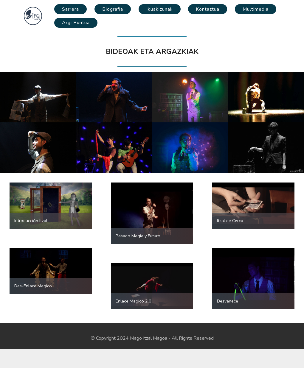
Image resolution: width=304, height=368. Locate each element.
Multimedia (256, 9)
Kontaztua (207, 9)
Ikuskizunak (159, 9)
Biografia (112, 9)
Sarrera (70, 9)
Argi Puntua (76, 22)
